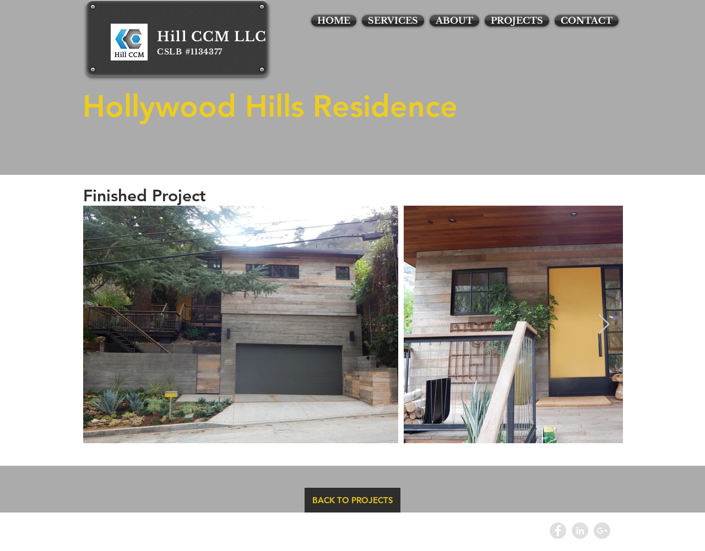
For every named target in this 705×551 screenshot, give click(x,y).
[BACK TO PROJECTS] (352, 500)
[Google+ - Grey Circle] (602, 530)
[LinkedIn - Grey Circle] (580, 530)
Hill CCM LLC (212, 37)
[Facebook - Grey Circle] (558, 530)
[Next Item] (604, 324)
